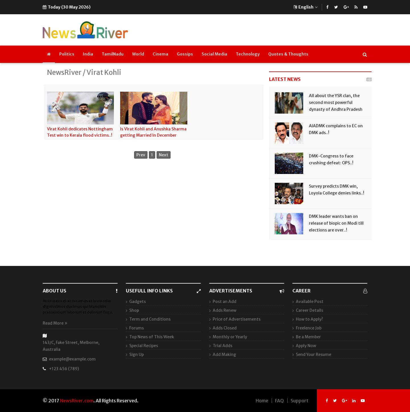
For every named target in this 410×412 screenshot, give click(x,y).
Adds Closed (225, 328)
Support (299, 400)
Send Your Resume (313, 354)
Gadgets (137, 301)
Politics (66, 54)
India (88, 54)
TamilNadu (113, 54)
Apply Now (306, 345)
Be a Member (308, 336)
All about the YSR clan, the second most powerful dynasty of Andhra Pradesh (335, 102)
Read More (55, 323)
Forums (136, 328)
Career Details (309, 310)
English (305, 7)
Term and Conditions (150, 319)
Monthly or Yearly (230, 336)
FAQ (279, 400)
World (138, 54)
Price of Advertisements (237, 319)
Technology (248, 54)
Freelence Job (308, 328)
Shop (134, 310)
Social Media (214, 54)
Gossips (185, 54)
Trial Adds (222, 345)
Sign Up (136, 354)
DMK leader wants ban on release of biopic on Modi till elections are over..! (336, 223)
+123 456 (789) (64, 368)
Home (262, 400)
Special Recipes (143, 345)
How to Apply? (309, 319)
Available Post (309, 301)
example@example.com (72, 359)
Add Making (224, 354)
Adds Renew (224, 310)
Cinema (160, 54)
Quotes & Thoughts (288, 54)
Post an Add (224, 301)
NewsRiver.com (76, 400)
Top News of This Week (151, 336)
